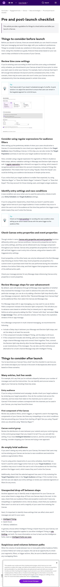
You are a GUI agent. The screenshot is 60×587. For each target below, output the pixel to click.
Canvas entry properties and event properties (35, 239)
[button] (24, 3)
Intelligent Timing (9, 519)
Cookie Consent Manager (31, 581)
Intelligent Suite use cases (21, 537)
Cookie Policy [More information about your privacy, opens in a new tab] (35, 576)
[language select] (13, 3)
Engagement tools (15, 10)
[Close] (57, 563)
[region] (31, 573)
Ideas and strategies (35, 10)
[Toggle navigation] (55, 3)
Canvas (25, 10)
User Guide (4, 10)
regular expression (13, 164)
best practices (24, 219)
